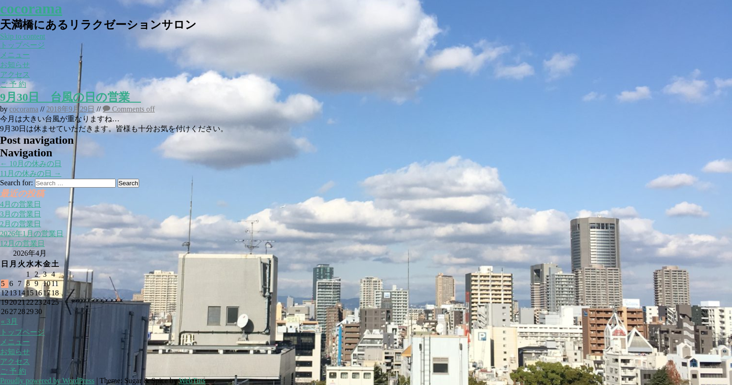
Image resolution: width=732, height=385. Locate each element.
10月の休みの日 (31, 164)
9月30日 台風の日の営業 (70, 97)
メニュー (15, 55)
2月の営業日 (20, 224)
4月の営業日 (20, 204)
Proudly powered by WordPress (47, 381)
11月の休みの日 (30, 173)
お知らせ (15, 65)
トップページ (22, 45)
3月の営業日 (20, 214)
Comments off (129, 109)
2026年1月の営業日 (31, 234)
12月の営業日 (22, 243)
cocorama (31, 8)
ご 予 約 (13, 84)
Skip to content (22, 36)
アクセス (15, 74)
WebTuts (192, 381)
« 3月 (9, 321)
